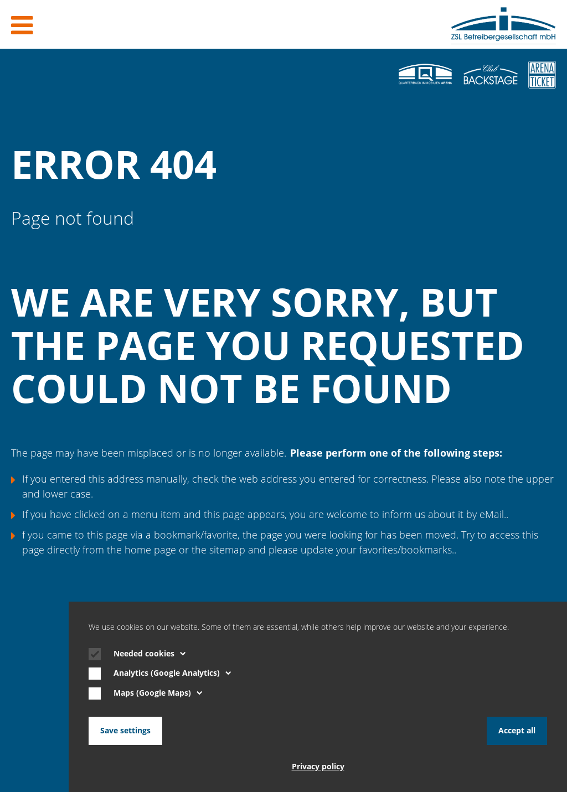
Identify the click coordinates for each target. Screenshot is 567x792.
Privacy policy (318, 767)
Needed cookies (150, 654)
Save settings (125, 731)
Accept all (516, 731)
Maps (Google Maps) (158, 693)
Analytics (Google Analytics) (172, 673)
